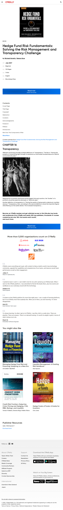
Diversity (4, 473)
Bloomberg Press (10, 79)
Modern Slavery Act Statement (41, 506)
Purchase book (7, 428)
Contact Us (24, 456)
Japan (4, 487)
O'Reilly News (6, 461)
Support (24, 452)
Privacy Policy (25, 461)
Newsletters (24, 458)
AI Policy (23, 463)
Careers (4, 458)
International (6, 481)
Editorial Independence (26, 506)
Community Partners (8, 466)
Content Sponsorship (8, 476)
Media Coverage (7, 463)
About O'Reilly (7, 452)
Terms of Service (6, 506)
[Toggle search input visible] (61, 2)
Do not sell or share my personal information (13, 499)
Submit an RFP (6, 471)
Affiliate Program (7, 468)
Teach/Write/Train (7, 456)
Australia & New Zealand (9, 484)
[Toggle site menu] (2, 2)
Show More (6, 135)
